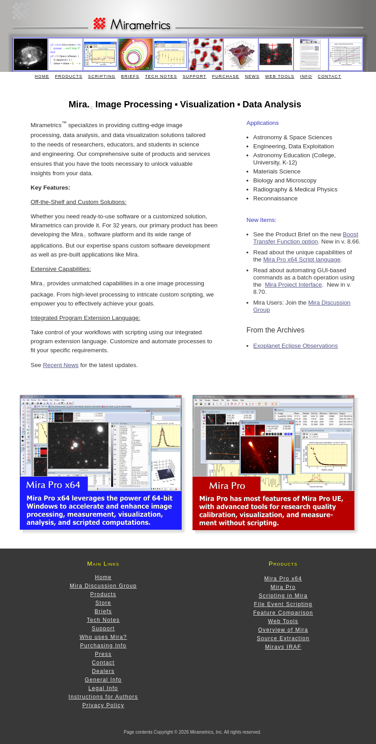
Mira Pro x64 (283, 579)
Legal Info (103, 688)
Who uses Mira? (103, 637)
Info (306, 76)
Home (42, 76)
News (252, 76)
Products (68, 76)
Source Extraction (283, 638)
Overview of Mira (283, 630)
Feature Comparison (283, 613)
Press (103, 654)
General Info (103, 680)
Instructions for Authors (103, 697)
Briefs (130, 76)
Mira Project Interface (293, 284)
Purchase (225, 76)
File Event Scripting (283, 604)
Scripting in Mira (283, 596)
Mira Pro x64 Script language (301, 259)
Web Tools (280, 76)
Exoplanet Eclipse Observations (295, 345)
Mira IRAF (283, 647)
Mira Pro (283, 587)
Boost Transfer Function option (305, 238)
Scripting (102, 76)
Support (194, 76)
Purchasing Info (103, 645)
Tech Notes (161, 76)
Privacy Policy (103, 705)
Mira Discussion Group (103, 586)
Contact (329, 76)
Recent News (60, 365)
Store (103, 603)
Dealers (103, 671)
